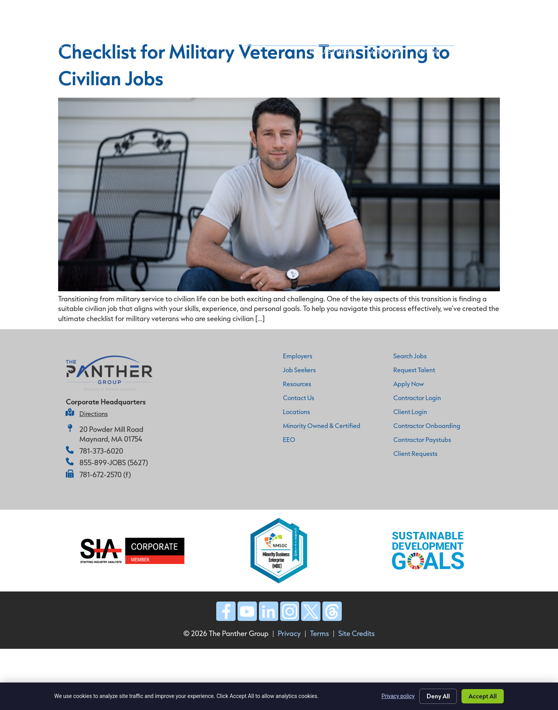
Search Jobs (410, 356)
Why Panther (243, 11)
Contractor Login (417, 398)
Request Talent (423, 29)
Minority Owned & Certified (321, 425)
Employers (297, 356)
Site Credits (356, 633)
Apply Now (478, 29)
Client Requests (415, 453)
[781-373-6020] (70, 450)
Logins (524, 29)
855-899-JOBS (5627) (113, 462)
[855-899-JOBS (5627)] (70, 462)
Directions (93, 413)
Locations (296, 411)
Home (203, 11)
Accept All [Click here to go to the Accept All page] (482, 696)
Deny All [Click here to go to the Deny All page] (438, 696)
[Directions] (70, 412)
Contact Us (521, 11)
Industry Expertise (423, 11)
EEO (289, 439)
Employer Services (305, 11)
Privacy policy (397, 696)
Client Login (410, 411)
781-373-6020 (101, 451)
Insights (477, 11)
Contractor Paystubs (422, 439)
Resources (297, 384)
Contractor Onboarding (426, 425)
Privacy (289, 633)
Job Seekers (364, 11)
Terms (319, 633)
